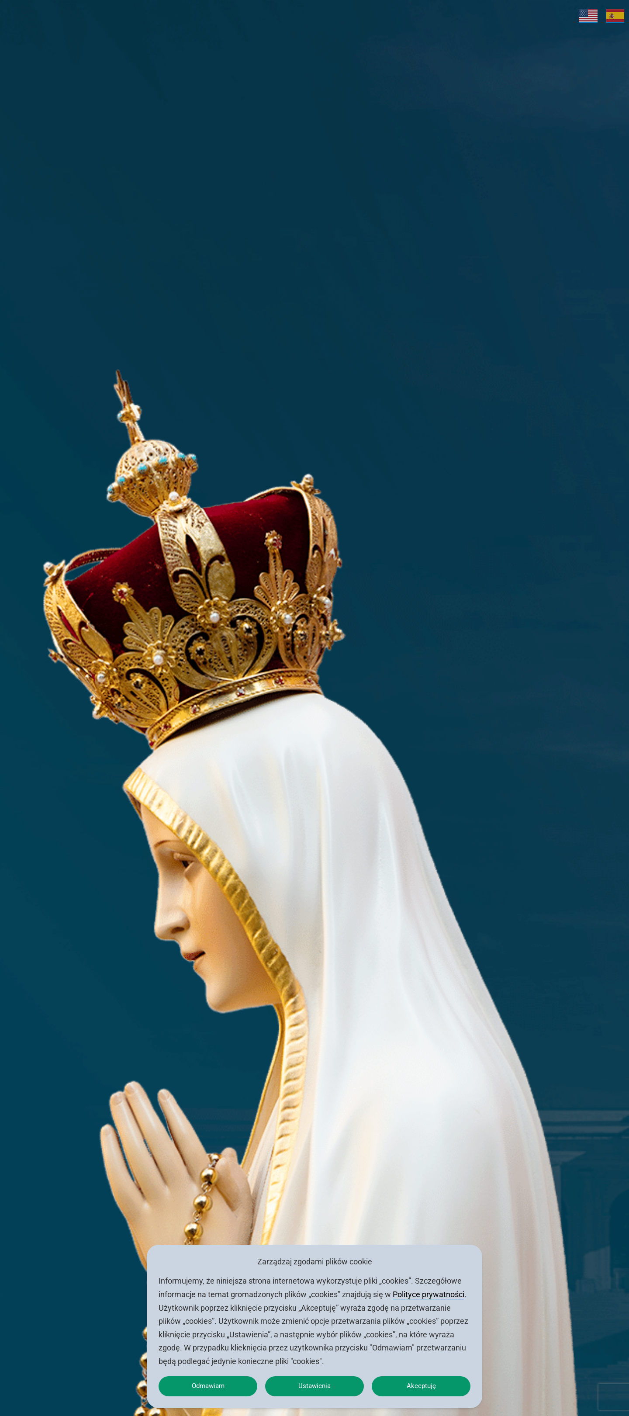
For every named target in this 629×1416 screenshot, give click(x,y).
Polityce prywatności (428, 1290)
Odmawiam (208, 1384)
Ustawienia (314, 1384)
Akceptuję (421, 1384)
